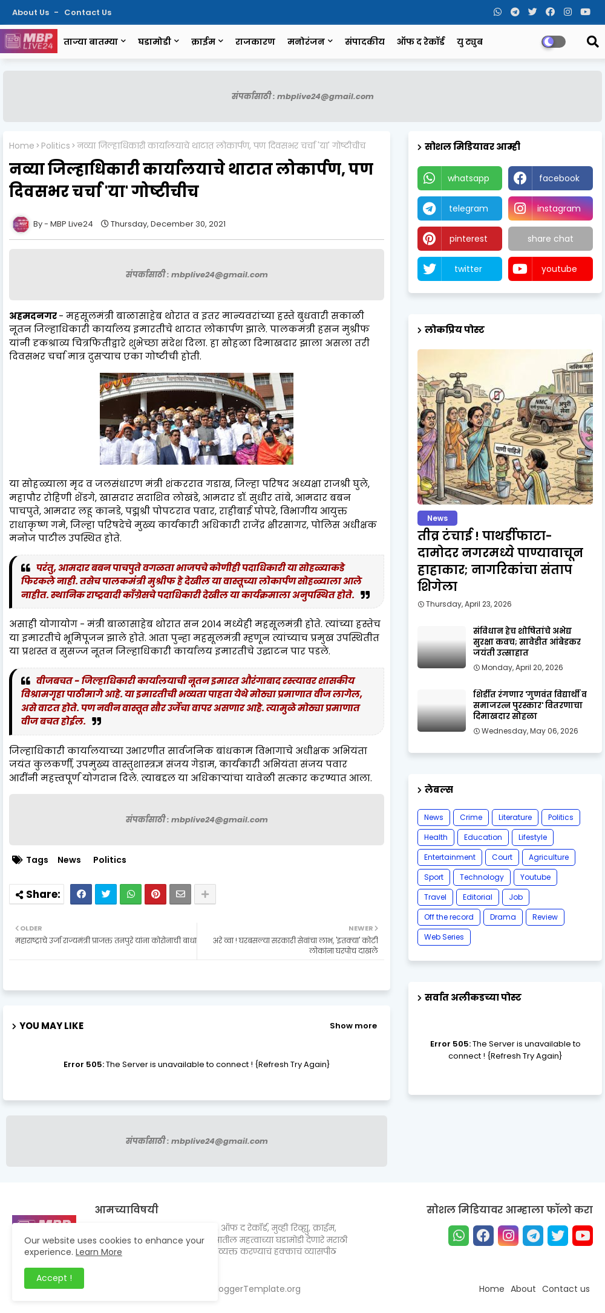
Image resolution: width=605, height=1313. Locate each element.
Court (502, 857)
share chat (551, 239)
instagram (559, 208)
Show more (353, 1025)
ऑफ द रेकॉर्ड (421, 42)
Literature (515, 817)
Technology (482, 877)
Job (516, 897)
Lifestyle (532, 837)
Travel (435, 897)
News (69, 860)
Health (436, 837)
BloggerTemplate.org (256, 1289)
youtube (559, 269)
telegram (468, 208)
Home (21, 146)
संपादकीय (365, 42)
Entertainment (450, 857)
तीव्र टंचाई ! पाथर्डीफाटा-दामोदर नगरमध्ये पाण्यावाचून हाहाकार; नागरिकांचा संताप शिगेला (500, 561)
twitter (468, 269)
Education (483, 837)
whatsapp (468, 178)
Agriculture (549, 857)
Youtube (535, 877)
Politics (55, 146)
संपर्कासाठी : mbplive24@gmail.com (303, 96)
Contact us (87, 12)
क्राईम (203, 42)
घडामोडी (154, 42)
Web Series (444, 937)
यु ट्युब (470, 42)
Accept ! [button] (54, 1278)
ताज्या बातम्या (91, 42)
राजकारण (255, 42)
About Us (31, 12)
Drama (503, 917)
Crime (471, 817)
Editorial (477, 897)
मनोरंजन (306, 42)
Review (545, 917)
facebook (559, 178)
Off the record (449, 917)
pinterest (469, 239)
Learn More (99, 1252)
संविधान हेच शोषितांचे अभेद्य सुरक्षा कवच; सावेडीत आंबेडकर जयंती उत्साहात (527, 642)
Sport (433, 877)
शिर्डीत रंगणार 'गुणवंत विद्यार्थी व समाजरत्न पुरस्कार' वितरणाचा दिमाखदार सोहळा (530, 705)
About (523, 1289)
